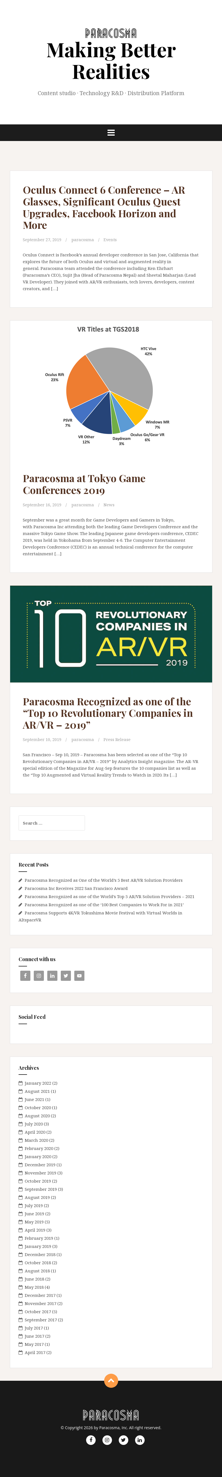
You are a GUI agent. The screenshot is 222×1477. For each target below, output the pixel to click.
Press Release (117, 739)
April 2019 (35, 1230)
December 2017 (40, 1295)
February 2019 (39, 1238)
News (109, 504)
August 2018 (37, 1271)
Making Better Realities (111, 60)
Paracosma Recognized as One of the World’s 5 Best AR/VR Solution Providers (104, 880)
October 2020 (38, 1107)
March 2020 (36, 1140)
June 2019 (34, 1213)
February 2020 (39, 1148)
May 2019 (34, 1222)
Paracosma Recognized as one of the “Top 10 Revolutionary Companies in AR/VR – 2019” (111, 712)
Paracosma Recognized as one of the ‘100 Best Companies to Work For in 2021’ (104, 904)
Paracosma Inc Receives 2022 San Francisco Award (76, 888)
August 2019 (37, 1197)
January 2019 (38, 1246)
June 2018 (34, 1279)
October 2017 (38, 1311)
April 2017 (35, 1352)
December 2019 (40, 1164)
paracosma (83, 239)
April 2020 (35, 1132)
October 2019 (38, 1181)
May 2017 (34, 1344)
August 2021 (37, 1091)
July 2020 (34, 1124)
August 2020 (37, 1115)
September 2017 (41, 1319)
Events (111, 239)
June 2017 (34, 1336)
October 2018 (38, 1262)
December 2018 (40, 1254)
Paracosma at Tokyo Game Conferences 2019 (87, 484)
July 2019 (34, 1205)
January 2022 (38, 1083)
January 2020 (38, 1156)
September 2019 (41, 1189)
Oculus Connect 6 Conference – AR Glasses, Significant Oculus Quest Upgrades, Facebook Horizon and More (108, 207)
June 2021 (34, 1099)
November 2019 (40, 1173)
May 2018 (34, 1287)
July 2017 (34, 1328)
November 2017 (40, 1303)
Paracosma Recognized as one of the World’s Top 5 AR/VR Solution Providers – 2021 (109, 896)
